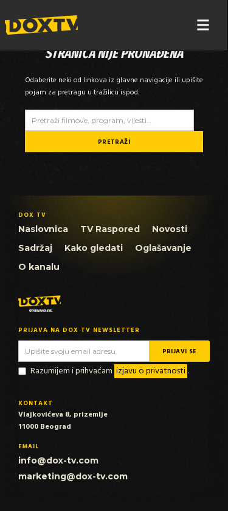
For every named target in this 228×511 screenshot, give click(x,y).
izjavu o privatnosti (150, 371)
